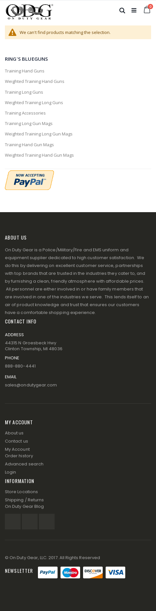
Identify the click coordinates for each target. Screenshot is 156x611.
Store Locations (21, 492)
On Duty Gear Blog (24, 506)
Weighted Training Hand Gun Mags (39, 155)
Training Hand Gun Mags (29, 145)
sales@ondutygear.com (31, 385)
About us (14, 433)
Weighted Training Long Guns (34, 102)
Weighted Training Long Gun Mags (39, 134)
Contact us (16, 441)
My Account (17, 449)
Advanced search (24, 464)
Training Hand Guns (24, 71)
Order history (19, 456)
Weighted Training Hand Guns (34, 81)
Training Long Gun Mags (29, 123)
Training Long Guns (24, 92)
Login (10, 472)
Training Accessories (25, 113)
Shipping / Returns (24, 500)
